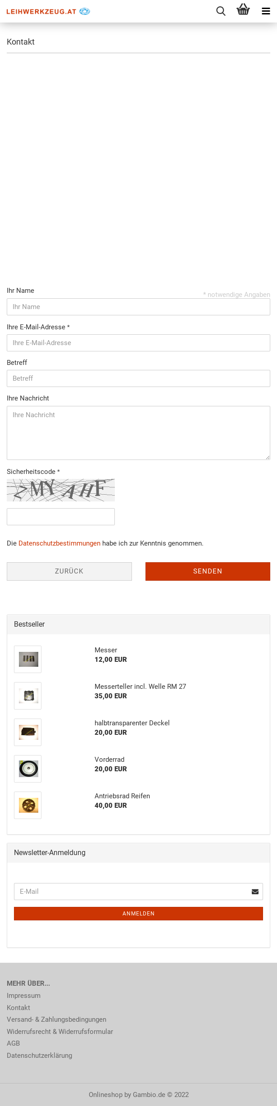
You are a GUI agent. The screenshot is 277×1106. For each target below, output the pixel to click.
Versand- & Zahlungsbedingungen (56, 1019)
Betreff (17, 363)
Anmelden (139, 913)
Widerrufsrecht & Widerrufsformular (60, 1032)
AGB (13, 1043)
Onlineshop (106, 1095)
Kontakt (18, 1008)
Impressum (24, 996)
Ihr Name (20, 291)
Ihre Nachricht (28, 398)
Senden (208, 571)
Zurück (69, 571)
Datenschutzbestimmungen (59, 543)
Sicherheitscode (32, 472)
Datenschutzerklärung (39, 1055)
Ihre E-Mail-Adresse (37, 327)
